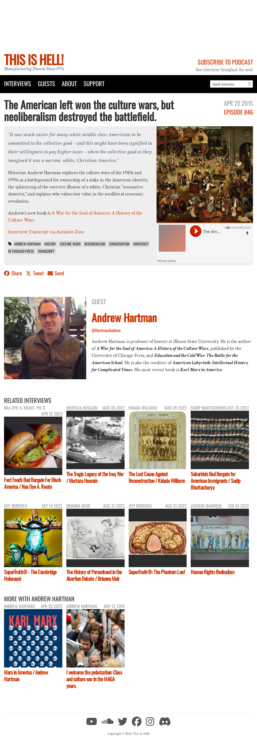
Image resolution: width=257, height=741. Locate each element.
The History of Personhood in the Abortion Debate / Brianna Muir (94, 575)
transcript (46, 251)
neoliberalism (94, 244)
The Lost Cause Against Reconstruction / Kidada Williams (157, 477)
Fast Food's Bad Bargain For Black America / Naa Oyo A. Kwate (32, 483)
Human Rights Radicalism (212, 572)
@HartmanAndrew (106, 330)
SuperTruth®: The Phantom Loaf (157, 572)
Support (94, 83)
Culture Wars (70, 244)
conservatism (119, 244)
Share (13, 273)
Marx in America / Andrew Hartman (26, 675)
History (50, 244)
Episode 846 (238, 111)
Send (56, 273)
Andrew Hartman (27, 244)
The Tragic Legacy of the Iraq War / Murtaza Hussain (95, 477)
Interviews (17, 83)
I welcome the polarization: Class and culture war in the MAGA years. (94, 679)
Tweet (35, 273)
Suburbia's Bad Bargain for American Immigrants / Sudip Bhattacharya (216, 480)
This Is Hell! (33, 59)
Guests (46, 83)
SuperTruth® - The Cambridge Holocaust (30, 575)
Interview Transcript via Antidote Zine (46, 232)
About (69, 83)
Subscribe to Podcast (225, 61)
